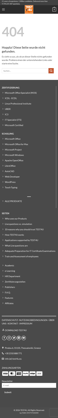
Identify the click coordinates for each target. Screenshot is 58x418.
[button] (3, 9)
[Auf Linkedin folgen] (19, 338)
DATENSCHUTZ (10, 320)
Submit (7, 392)
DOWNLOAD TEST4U (16, 330)
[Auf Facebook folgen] (4, 338)
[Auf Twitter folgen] (14, 338)
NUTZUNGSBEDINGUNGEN (33, 320)
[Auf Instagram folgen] (9, 338)
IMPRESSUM (25, 323)
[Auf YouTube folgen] (23, 338)
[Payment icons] (22, 373)
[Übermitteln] (51, 70)
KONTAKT (13, 323)
